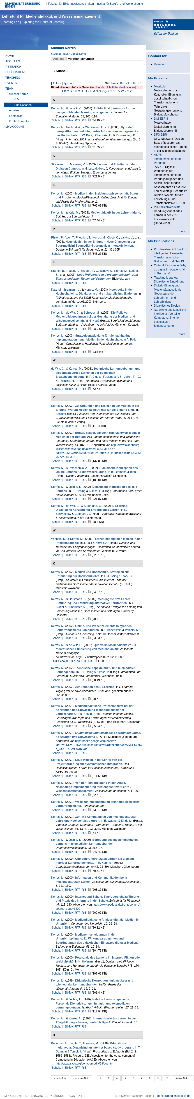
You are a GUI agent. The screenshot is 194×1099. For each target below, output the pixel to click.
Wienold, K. (58, 538)
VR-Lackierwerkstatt (167, 207)
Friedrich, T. (83, 237)
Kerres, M (57, 193)
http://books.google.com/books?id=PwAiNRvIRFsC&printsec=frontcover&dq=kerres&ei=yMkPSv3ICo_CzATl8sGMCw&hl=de (99, 745)
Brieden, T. (87, 270)
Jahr (71, 83)
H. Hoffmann (86, 961)
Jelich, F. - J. (132, 376)
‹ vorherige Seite (81, 1078)
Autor (56, 83)
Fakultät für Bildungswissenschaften (71, 3)
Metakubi (160, 86)
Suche (62, 71)
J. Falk (88, 542)
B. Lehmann (118, 471)
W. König (88, 135)
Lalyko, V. (127, 237)
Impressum (12, 1095)
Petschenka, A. (78, 467)
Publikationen (23, 105)
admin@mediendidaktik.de (173, 1095)
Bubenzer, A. (59, 1043)
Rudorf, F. (72, 270)
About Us (12, 61)
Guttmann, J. (83, 513)
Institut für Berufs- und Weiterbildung (119, 3)
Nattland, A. (73, 127)
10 (167, 1078)
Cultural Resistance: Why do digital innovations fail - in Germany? (170, 269)
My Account (14, 126)
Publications (15, 72)
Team (65, 53)
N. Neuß (94, 320)
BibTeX (124, 83)
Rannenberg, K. (126, 135)
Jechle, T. (75, 486)
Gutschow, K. (104, 270)
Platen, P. (57, 237)
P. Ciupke (95, 376)
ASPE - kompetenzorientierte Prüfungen (167, 158)
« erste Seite (60, 1078)
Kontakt (75, 1095)
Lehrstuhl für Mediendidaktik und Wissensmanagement (51, 19)
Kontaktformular (19, 121)
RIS (139, 83)
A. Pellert (132, 339)
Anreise (14, 110)
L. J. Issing (78, 490)
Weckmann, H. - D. (97, 127)
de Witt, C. (75, 108)
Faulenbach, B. (113, 376)
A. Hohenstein (112, 629)
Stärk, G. (127, 576)
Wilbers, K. (132, 629)
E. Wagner (110, 820)
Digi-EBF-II (161, 118)
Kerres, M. (57, 108)
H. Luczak (91, 168)
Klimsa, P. (95, 490)
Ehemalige (16, 115)
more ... (184, 231)
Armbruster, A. (77, 607)
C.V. (17, 99)
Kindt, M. (126, 820)
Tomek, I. (76, 1051)
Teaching (12, 77)
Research (13, 66)
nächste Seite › (182, 1078)
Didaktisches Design (167, 305)
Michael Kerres (78, 53)
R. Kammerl (105, 862)
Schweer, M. (92, 312)
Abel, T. (69, 237)
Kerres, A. (101, 542)
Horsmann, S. (77, 599)
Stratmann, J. (59, 164)
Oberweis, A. (103, 135)
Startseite (56, 53)
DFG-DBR (160, 134)
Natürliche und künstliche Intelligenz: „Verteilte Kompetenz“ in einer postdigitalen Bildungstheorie (170, 317)
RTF (133, 83)
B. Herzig (86, 713)
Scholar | (58, 120)
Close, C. (113, 237)
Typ (65, 83)
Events (11, 83)
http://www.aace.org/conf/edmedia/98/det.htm (84, 1063)
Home (9, 55)
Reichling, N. (66, 380)
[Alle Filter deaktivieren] (121, 87)
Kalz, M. (74, 212)
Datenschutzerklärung (44, 1095)
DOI (54, 661)
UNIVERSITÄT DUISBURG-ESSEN (23, 5)
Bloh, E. (135, 471)
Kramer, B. (58, 270)
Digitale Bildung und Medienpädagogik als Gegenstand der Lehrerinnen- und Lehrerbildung (167, 293)
